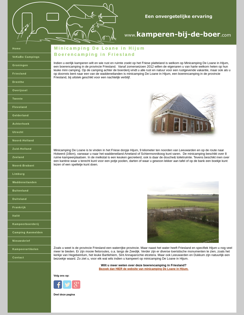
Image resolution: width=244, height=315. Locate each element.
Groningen (20, 65)
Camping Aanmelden (27, 232)
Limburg (18, 173)
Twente (17, 98)
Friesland (19, 73)
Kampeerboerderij (25, 224)
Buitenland (20, 190)
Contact (18, 257)
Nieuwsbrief (21, 240)
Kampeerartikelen (25, 249)
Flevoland (19, 107)
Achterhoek (21, 123)
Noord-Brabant (23, 165)
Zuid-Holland (21, 148)
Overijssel (20, 90)
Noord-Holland (23, 140)
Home (16, 48)
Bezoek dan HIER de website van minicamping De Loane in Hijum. (143, 269)
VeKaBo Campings (26, 56)
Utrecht (17, 132)
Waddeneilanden (24, 182)
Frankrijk (19, 207)
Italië (16, 215)
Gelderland (20, 115)
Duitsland (19, 199)
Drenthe (18, 81)
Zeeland (18, 157)
